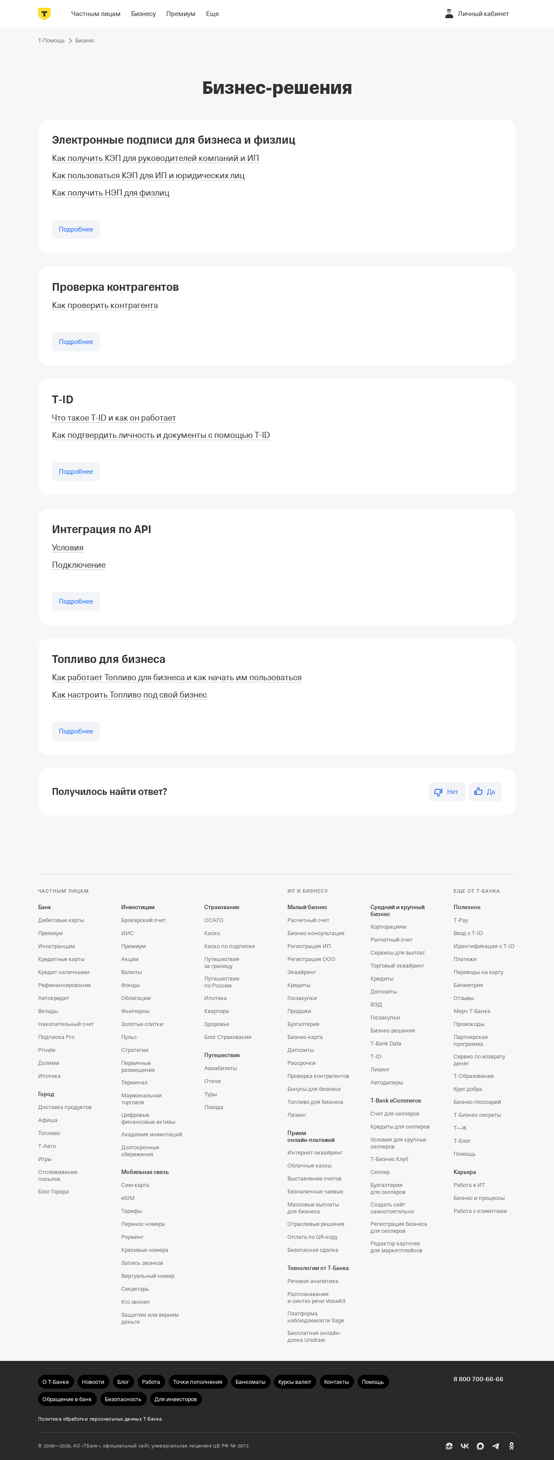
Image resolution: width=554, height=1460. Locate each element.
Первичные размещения (138, 1066)
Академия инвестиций (151, 1134)
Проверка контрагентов (115, 287)
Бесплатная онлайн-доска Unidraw (314, 1336)
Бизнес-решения (392, 1030)
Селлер (380, 1172)
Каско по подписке (229, 946)
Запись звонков (142, 1263)
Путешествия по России (221, 982)
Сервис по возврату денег (479, 1060)
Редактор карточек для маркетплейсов (396, 1247)
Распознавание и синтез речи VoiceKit (316, 1297)
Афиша (48, 1120)
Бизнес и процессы (479, 1198)
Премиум (50, 933)
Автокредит (53, 998)
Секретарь (135, 1289)
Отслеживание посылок (57, 1175)
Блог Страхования (227, 1037)
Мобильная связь (145, 1172)
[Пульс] (449, 1446)
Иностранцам (56, 946)
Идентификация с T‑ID (484, 946)
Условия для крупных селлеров (398, 1143)
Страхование (221, 907)
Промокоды (469, 1024)
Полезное (467, 907)
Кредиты (298, 985)
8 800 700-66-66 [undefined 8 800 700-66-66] (478, 1379)
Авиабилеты (220, 1068)
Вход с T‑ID (468, 933)
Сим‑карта (135, 1185)
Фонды (130, 985)
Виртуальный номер (147, 1276)
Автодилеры (386, 1082)
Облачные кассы (309, 1165)
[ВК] (465, 1446)
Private (46, 1050)
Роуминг (132, 1237)
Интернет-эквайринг (314, 1152)
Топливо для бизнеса (108, 659)
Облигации (136, 998)
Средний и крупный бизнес (397, 910)
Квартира (216, 1011)
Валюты (131, 972)
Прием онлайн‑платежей (311, 1136)
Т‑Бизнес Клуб (389, 1159)
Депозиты (300, 1050)
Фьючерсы (135, 1011)
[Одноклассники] (511, 1446)
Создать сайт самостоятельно (392, 1208)
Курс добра (468, 1089)
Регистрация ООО (311, 959)
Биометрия (468, 985)
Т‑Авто (47, 1146)
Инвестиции (138, 907)
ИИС (127, 933)
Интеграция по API (101, 529)
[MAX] (480, 1446)
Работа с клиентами (480, 1211)
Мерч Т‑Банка (472, 1011)
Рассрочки (301, 1063)
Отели (212, 1081)
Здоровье (216, 1024)
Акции (129, 959)
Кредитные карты (61, 959)
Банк (44, 907)
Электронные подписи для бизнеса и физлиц (174, 140)
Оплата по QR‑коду (312, 1237)
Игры (45, 1159)
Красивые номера (144, 1250)
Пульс (129, 1037)
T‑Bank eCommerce (395, 1100)
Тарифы (131, 1211)
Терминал (134, 1082)
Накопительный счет (66, 1024)
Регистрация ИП (309, 946)
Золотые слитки (142, 1024)
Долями (48, 1063)
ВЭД (376, 1004)
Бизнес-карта (305, 1037)
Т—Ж (460, 1128)
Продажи (299, 1011)
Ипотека (49, 1076)
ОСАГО (213, 920)
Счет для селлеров (394, 1113)
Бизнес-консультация (316, 933)
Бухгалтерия (303, 1024)
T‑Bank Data (385, 1043)
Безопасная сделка (312, 1250)
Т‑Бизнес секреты (477, 1115)
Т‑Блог (462, 1141)
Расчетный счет (308, 920)
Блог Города (53, 1191)
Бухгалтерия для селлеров (388, 1188)
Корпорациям (388, 926)
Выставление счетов (314, 1178)
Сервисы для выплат (397, 952)
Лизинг (296, 1115)
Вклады (48, 1011)
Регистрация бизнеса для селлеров (398, 1227)
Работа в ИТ (469, 1185)
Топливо (49, 1133)
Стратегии (134, 1050)
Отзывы (464, 998)
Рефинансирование (64, 985)
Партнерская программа (471, 1040)
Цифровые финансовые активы (148, 1118)
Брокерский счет (143, 920)
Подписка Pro (56, 1037)
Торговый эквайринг (397, 965)
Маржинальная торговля (141, 1099)
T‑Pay (461, 920)
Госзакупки (302, 998)
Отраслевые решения (316, 1224)
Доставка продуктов (65, 1107)
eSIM (128, 1198)
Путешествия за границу (221, 962)
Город (46, 1094)
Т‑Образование (474, 1076)
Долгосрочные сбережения (140, 1151)
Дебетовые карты (61, 920)
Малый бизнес (307, 907)
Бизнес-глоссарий (477, 1102)
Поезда (213, 1107)
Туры (210, 1094)
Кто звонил (135, 1302)
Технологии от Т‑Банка (318, 1268)
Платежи (465, 959)
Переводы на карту (478, 972)
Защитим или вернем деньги (150, 1318)
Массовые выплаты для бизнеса (313, 1208)
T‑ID (63, 399)
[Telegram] (496, 1446)
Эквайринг (301, 972)
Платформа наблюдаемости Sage (315, 1317)
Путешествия (222, 1055)
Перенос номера (143, 1224)
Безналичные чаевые (315, 1191)
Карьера (465, 1172)
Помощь (465, 1154)
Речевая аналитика (312, 1281)
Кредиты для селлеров (400, 1126)
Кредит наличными (64, 972)
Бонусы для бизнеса (314, 1089)
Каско (212, 933)
